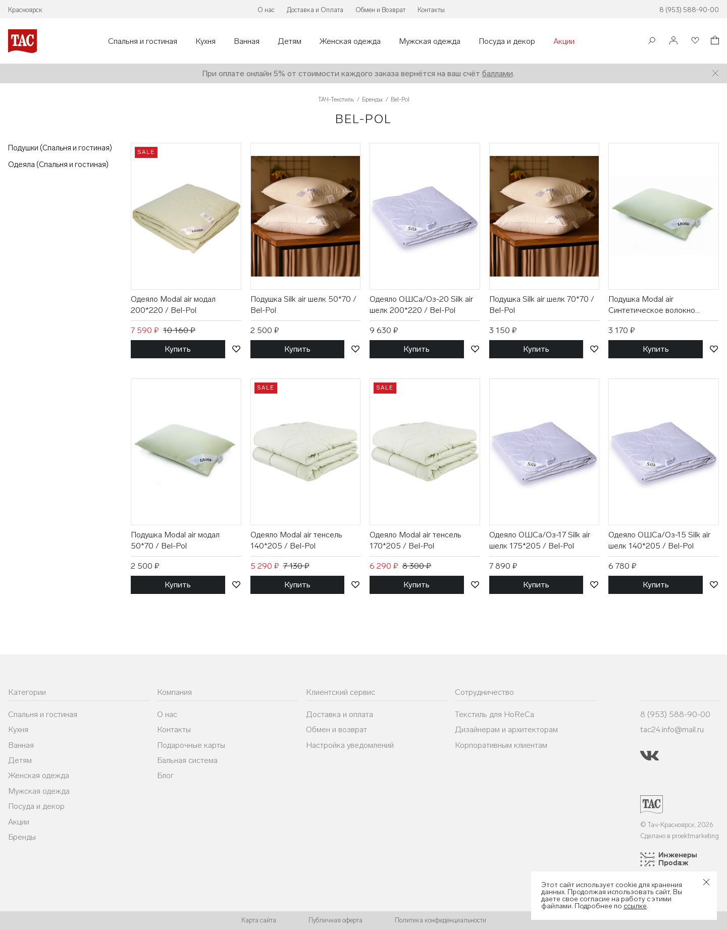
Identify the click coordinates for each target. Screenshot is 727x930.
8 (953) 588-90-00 (689, 10)
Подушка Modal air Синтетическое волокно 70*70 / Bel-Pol (651, 305)
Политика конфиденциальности (440, 920)
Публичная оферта (335, 920)
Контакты (431, 10)
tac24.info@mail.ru (672, 729)
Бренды (22, 837)
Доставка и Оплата (315, 10)
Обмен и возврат (336, 729)
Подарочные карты (191, 745)
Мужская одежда (429, 41)
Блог (165, 775)
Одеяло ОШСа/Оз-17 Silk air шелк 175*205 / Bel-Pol (539, 540)
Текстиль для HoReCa (494, 714)
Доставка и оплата (339, 714)
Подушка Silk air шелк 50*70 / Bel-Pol (303, 304)
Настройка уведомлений (350, 745)
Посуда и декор (507, 41)
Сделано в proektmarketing (679, 836)
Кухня (205, 41)
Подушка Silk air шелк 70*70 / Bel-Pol (541, 304)
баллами (497, 73)
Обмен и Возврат (380, 10)
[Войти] (673, 41)
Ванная (246, 41)
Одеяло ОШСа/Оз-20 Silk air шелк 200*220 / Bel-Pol (421, 304)
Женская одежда (350, 41)
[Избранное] (694, 41)
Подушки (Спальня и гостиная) (60, 147)
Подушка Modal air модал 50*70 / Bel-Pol (175, 540)
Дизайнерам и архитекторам (506, 729)
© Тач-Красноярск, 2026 (676, 825)
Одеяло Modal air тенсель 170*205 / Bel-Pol (415, 540)
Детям (289, 41)
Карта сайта (258, 920)
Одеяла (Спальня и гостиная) (58, 164)
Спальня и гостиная (142, 41)
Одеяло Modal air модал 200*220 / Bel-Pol (173, 304)
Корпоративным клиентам (501, 745)
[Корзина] (714, 41)
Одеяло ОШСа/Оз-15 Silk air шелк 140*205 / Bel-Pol (659, 540)
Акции (564, 41)
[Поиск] (652, 41)
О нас (266, 10)
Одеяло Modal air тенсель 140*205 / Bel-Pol (296, 540)
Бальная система (187, 760)
